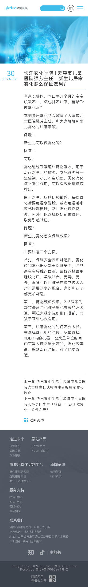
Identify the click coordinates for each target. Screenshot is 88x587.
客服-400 (15, 506)
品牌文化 (15, 450)
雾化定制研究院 (19, 471)
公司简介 (15, 446)
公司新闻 (55, 471)
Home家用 (38, 446)
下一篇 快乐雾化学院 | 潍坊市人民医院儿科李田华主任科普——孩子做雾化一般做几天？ (55, 404)
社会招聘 (15, 511)
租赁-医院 (15, 497)
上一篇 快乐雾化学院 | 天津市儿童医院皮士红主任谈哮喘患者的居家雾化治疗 (55, 387)
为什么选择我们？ (20, 481)
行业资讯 (55, 476)
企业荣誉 (15, 455)
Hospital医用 (39, 450)
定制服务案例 (17, 476)
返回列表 (34, 420)
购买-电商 (15, 501)
